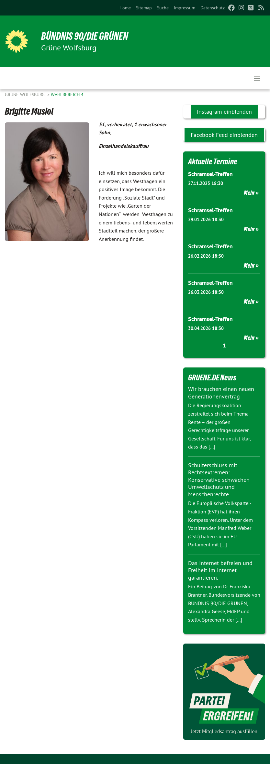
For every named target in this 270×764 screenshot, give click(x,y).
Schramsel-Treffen (210, 174)
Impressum (184, 8)
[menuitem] (125, 7)
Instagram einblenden (224, 111)
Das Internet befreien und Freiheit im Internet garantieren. (220, 570)
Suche (163, 8)
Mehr (249, 193)
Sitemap (144, 8)
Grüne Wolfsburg (25, 95)
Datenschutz (212, 8)
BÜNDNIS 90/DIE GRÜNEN (84, 36)
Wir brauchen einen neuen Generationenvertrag (221, 392)
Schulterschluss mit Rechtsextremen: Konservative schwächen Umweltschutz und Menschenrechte (219, 479)
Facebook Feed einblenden (224, 135)
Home (125, 8)
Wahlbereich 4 (67, 95)
